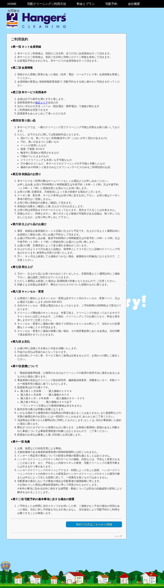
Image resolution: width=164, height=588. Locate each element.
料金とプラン (86, 4)
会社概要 (134, 4)
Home (11, 4)
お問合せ (13, 10)
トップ (118, 536)
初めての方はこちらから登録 (94, 524)
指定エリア (41, 102)
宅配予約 (111, 4)
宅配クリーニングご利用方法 (46, 4)
